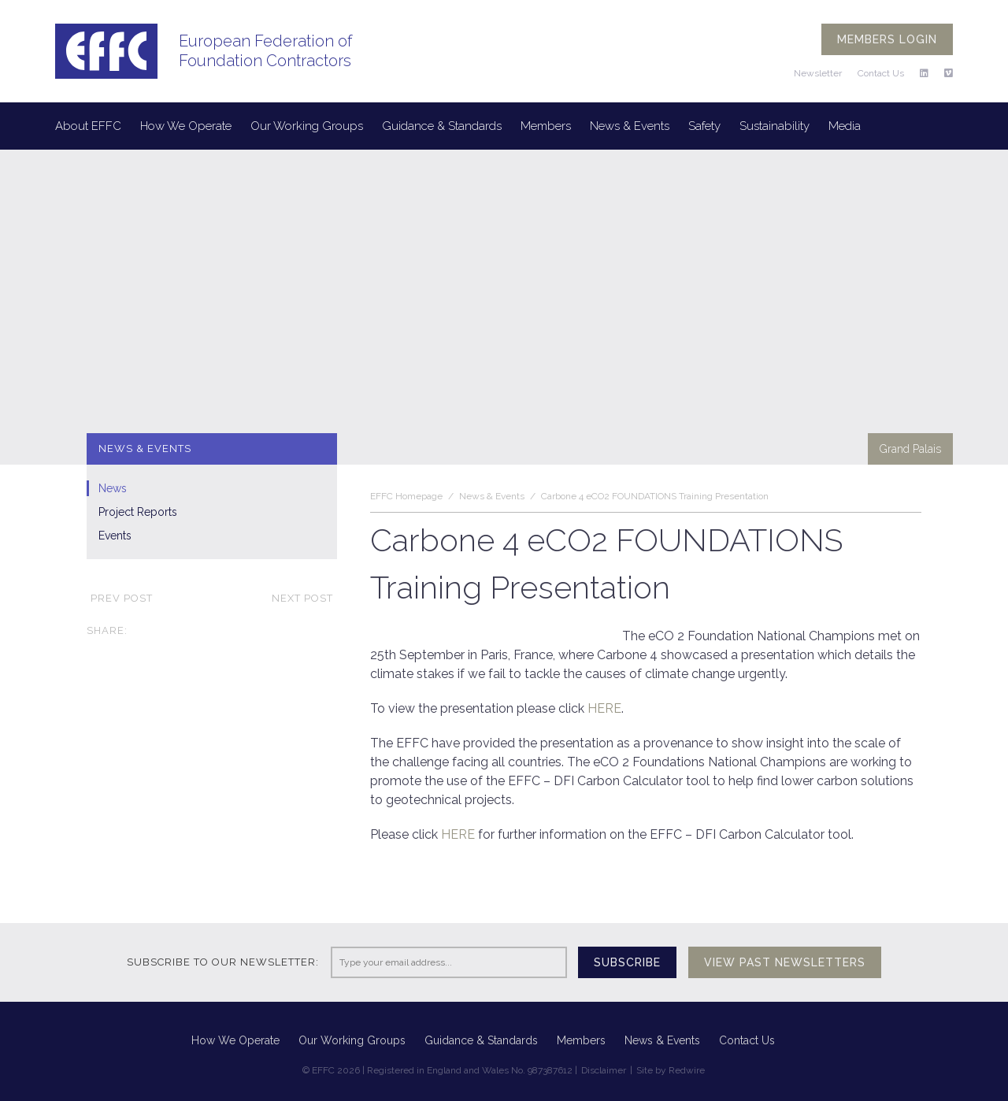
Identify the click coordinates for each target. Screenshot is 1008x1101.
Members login (887, 39)
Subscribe (627, 962)
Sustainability (774, 126)
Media (844, 126)
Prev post (120, 598)
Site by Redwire (670, 1070)
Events (115, 535)
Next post (304, 598)
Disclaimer (603, 1070)
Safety (704, 126)
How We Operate (186, 126)
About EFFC (88, 126)
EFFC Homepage (406, 496)
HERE (604, 708)
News (112, 488)
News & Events (629, 126)
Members (546, 126)
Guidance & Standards (442, 126)
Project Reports (137, 512)
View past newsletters (784, 962)
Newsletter (818, 73)
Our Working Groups (306, 126)
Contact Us (881, 73)
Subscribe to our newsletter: (223, 962)
